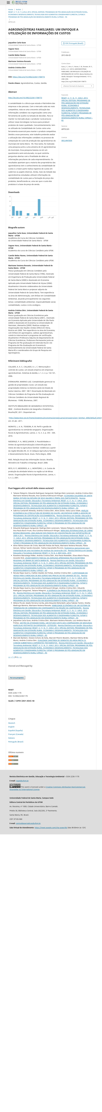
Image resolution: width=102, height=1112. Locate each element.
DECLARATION (66, 140)
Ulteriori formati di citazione (73, 86)
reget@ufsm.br (22, 781)
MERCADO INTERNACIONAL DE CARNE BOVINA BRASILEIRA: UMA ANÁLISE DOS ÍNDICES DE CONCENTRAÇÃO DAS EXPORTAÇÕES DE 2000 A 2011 (53, 533)
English (11, 727)
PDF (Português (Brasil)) (74, 43)
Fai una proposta (17, 678)
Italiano (11, 738)
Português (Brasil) (15, 742)
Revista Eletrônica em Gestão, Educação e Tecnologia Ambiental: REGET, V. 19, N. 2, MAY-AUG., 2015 (53, 551)
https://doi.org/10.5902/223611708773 (29, 77)
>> (21, 657)
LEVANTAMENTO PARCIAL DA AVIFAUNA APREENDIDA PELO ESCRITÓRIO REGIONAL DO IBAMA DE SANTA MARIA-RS (49, 559)
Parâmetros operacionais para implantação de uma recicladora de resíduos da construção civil (51, 549)
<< (9, 657)
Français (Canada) (15, 734)
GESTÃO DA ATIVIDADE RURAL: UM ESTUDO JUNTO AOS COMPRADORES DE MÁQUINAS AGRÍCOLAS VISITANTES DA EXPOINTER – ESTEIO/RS (52, 624)
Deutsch (11, 723)
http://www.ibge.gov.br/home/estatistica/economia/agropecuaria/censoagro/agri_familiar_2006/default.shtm (55, 418)
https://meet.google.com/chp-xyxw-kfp (51, 827)
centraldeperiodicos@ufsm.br (28, 823)
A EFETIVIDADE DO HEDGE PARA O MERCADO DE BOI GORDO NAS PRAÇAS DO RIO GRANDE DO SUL (50, 574)
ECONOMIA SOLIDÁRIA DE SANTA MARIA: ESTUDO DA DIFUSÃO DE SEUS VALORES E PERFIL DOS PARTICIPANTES (52, 496)
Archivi (18, 9)
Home (10, 9)
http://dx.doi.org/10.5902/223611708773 (25, 97)
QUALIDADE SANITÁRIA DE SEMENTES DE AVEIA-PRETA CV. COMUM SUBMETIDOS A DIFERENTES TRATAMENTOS (49, 641)
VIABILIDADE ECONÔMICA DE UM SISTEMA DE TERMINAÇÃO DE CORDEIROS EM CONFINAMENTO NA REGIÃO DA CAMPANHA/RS (51, 606)
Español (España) (15, 730)
